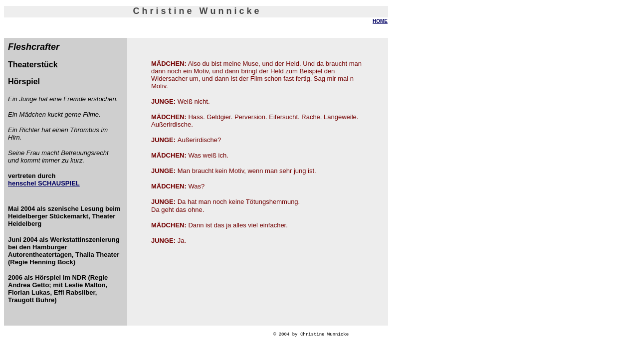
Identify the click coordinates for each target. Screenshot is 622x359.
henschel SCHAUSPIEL (44, 183)
